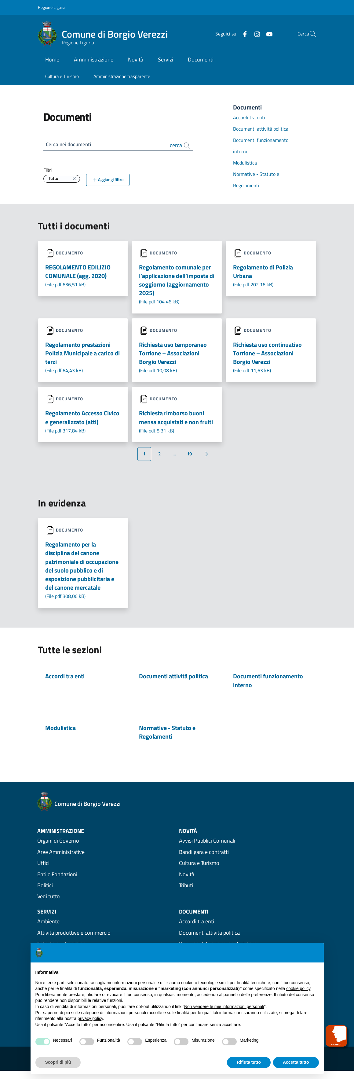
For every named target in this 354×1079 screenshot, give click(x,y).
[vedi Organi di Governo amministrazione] (106, 848)
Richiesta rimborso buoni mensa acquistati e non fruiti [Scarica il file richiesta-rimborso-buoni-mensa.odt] (176, 421)
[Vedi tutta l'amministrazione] (106, 904)
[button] (309, 34)
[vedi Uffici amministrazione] (106, 871)
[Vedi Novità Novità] (248, 882)
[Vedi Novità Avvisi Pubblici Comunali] (248, 848)
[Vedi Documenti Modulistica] (271, 163)
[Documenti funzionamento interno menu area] (271, 688)
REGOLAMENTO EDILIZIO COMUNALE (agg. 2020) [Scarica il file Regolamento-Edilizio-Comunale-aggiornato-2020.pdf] (78, 272)
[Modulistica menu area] (83, 735)
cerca (180, 145)
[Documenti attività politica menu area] (177, 683)
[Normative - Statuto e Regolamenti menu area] (177, 740)
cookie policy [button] (298, 988)
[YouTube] (255, 33)
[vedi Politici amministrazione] (106, 893)
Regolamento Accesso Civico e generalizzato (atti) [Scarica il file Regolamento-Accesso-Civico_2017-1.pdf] (82, 421)
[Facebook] (230, 33)
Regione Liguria (51, 7)
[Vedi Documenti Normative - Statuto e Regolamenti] (271, 180)
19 (189, 458)
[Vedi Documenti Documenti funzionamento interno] (271, 146)
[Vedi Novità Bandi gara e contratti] (248, 860)
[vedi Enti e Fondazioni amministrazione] (106, 882)
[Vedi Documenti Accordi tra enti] (271, 117)
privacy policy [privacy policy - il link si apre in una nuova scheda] (90, 1018)
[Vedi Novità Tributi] (248, 893)
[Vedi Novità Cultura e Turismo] (248, 871)
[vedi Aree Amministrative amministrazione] (106, 860)
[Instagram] (242, 33)
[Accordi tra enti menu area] (83, 683)
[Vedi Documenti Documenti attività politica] (271, 129)
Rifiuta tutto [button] (249, 1062)
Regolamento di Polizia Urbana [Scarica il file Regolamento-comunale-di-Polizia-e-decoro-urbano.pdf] (263, 272)
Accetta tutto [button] (296, 1062)
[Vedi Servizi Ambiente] (106, 929)
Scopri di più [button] (58, 1062)
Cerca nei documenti (68, 144)
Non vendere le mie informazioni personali (224, 1006)
